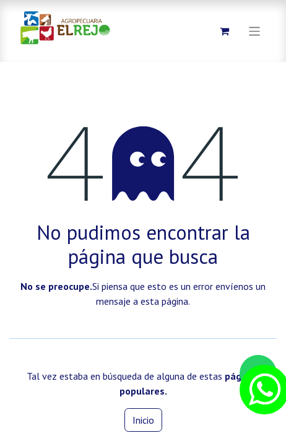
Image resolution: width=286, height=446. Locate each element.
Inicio (143, 420)
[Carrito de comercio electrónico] (224, 31)
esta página (164, 301)
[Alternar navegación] (254, 30)
